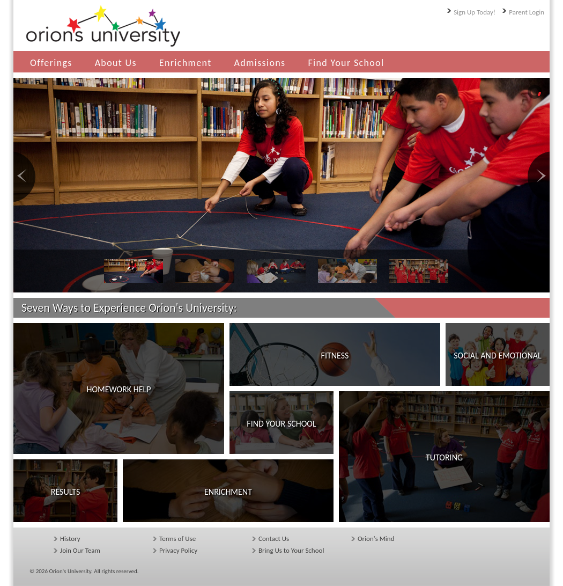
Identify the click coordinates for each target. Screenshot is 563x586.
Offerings (51, 63)
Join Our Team (80, 550)
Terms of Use (177, 538)
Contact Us (273, 538)
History (70, 538)
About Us (116, 63)
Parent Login (526, 12)
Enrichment (185, 63)
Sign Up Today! (474, 12)
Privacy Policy (178, 550)
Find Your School (346, 63)
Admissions (260, 63)
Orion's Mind (376, 538)
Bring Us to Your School (291, 550)
